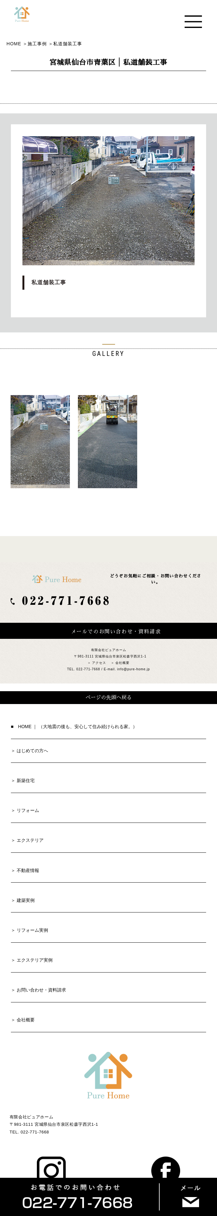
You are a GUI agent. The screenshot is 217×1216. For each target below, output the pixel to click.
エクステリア (30, 840)
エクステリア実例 (35, 960)
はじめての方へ (32, 750)
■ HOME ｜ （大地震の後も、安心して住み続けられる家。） (74, 726)
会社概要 (122, 663)
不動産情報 (28, 870)
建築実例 (26, 900)
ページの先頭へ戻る (109, 697)
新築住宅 (26, 780)
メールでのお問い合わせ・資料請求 (116, 631)
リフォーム (28, 810)
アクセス (99, 663)
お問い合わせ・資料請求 (41, 989)
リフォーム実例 (32, 930)
